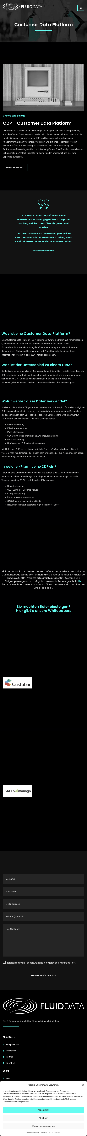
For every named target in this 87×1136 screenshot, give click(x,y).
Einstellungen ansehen (43, 1126)
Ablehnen (43, 1118)
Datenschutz (46, 1132)
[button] (82, 1085)
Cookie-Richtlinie (32, 1132)
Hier (80, 581)
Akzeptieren (43, 1110)
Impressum (56, 1132)
